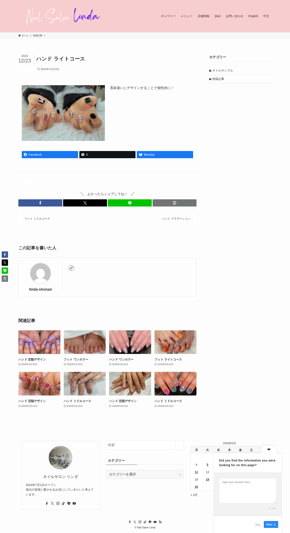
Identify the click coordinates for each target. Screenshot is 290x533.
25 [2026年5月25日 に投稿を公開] (196, 486)
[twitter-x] (52, 503)
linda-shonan (40, 289)
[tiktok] (63, 503)
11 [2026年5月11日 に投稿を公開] (196, 472)
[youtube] (74, 503)
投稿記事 (29, 69)
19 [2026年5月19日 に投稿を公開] (207, 479)
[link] (71, 268)
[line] (69, 503)
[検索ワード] (145, 445)
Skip (257, 524)
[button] (40, 202)
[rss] (160, 522)
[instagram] (58, 503)
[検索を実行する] (179, 445)
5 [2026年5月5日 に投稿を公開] (207, 464)
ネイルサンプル (223, 70)
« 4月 (194, 495)
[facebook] (47, 503)
